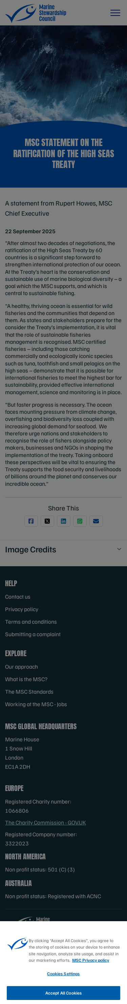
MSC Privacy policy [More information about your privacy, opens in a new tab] (90, 963)
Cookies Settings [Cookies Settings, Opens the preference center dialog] (63, 976)
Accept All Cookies (63, 995)
